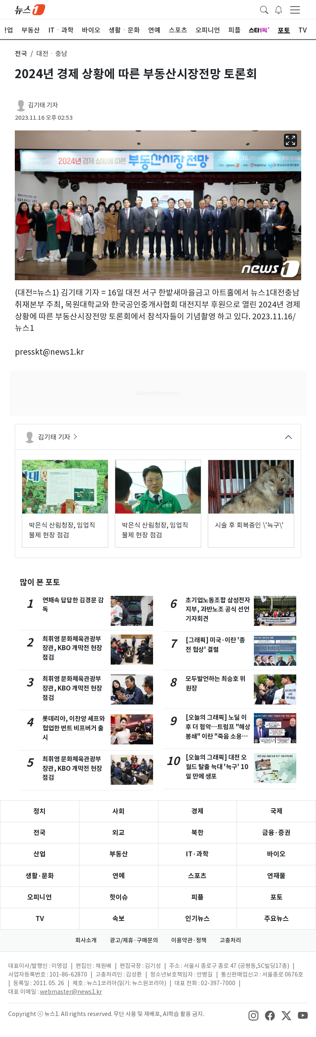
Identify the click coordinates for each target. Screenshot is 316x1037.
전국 (39, 832)
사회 (118, 811)
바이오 (276, 854)
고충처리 (230, 940)
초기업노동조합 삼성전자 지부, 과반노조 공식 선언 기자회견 (218, 609)
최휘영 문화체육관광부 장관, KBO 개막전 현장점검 (72, 648)
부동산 (118, 854)
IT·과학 (197, 854)
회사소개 (86, 940)
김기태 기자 (43, 105)
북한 (197, 832)
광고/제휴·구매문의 (134, 940)
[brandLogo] (30, 9)
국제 (276, 811)
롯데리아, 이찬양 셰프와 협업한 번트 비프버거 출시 (73, 728)
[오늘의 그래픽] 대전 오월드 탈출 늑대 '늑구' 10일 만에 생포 (217, 766)
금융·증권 (276, 832)
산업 (39, 854)
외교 (118, 832)
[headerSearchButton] (264, 9)
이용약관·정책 (189, 940)
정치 (39, 811)
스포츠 (197, 876)
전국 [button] (21, 53)
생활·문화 (40, 876)
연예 (118, 876)
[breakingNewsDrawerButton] (278, 9)
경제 (197, 811)
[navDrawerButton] (295, 9)
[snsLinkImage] (253, 1015)
